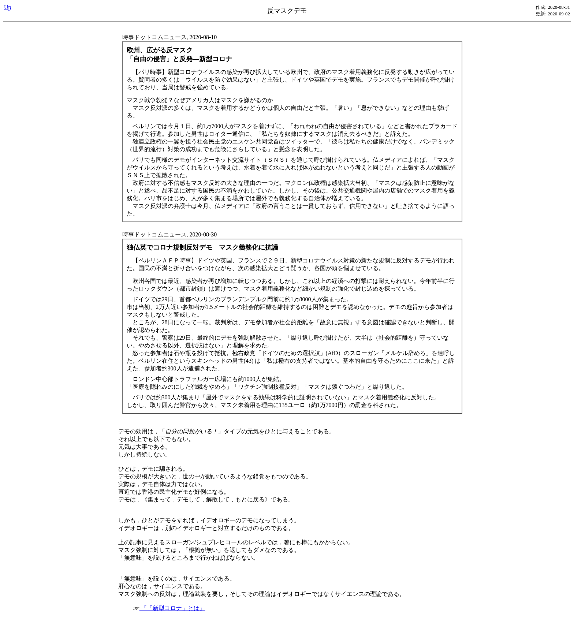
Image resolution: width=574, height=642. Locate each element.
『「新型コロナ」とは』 (169, 608)
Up (7, 7)
